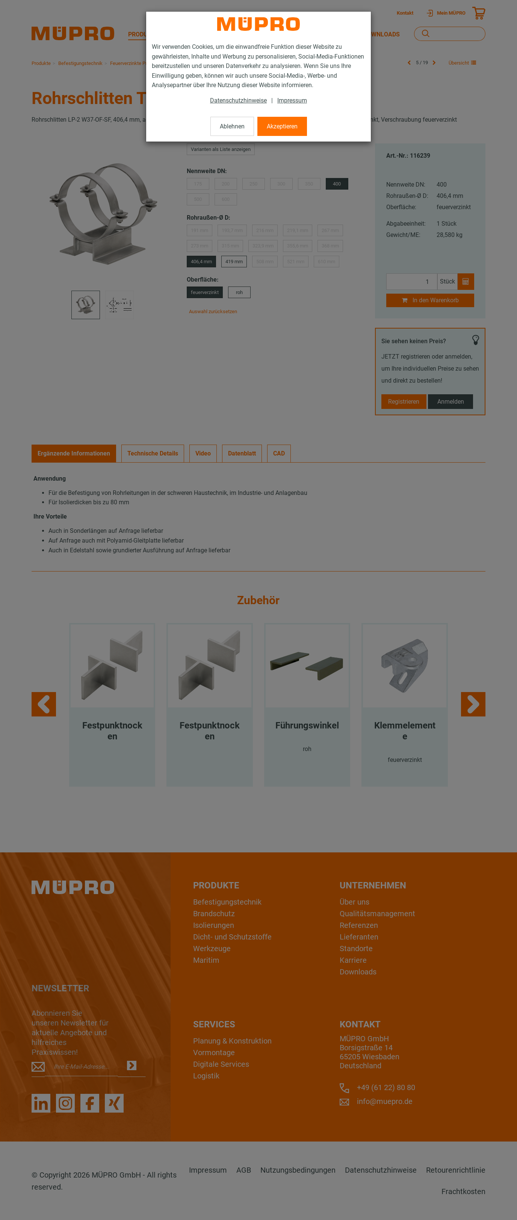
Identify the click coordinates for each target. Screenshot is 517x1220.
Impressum (292, 100)
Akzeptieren (282, 126)
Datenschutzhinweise (238, 100)
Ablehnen (232, 126)
